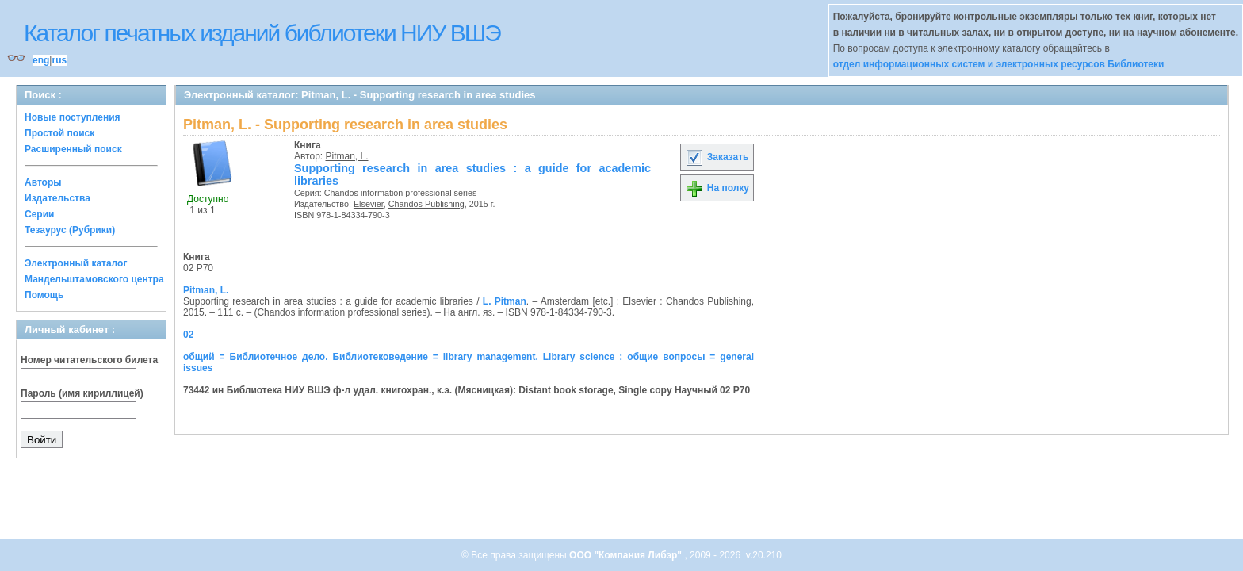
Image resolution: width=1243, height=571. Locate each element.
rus (59, 60)
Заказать (716, 157)
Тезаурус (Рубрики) (70, 230)
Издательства (57, 198)
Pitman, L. (347, 156)
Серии (39, 214)
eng (41, 60)
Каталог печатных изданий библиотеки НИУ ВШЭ (262, 33)
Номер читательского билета (89, 360)
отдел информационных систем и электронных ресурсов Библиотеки (999, 64)
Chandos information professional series (400, 192)
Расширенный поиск (73, 149)
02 (188, 334)
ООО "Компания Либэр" (626, 555)
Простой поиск (59, 133)
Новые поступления (72, 117)
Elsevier (369, 204)
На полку (717, 188)
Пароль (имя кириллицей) (82, 393)
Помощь (44, 295)
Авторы (43, 182)
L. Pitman (504, 301)
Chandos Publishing (426, 204)
